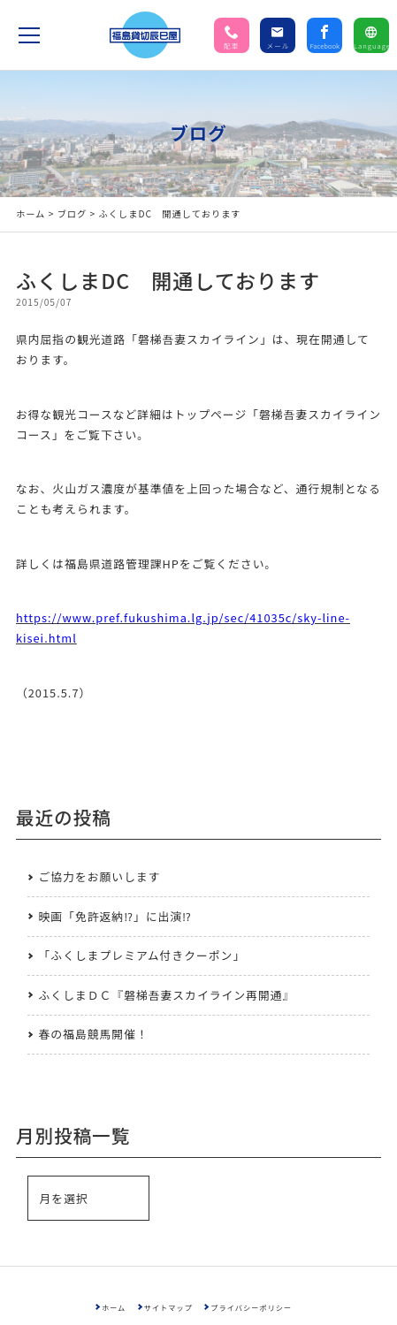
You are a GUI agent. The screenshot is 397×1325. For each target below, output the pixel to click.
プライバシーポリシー (251, 1307)
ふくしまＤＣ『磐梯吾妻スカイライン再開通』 (167, 994)
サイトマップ (168, 1307)
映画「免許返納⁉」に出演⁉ (115, 916)
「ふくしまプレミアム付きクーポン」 (142, 955)
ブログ (72, 213)
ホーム (30, 213)
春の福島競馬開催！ (94, 1033)
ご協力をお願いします (100, 876)
